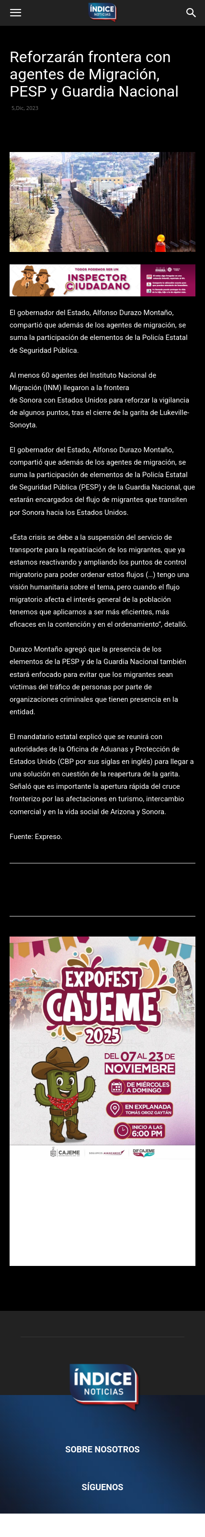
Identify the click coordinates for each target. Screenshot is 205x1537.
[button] (15, 13)
